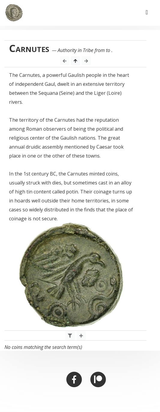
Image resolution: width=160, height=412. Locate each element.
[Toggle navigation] (146, 13)
